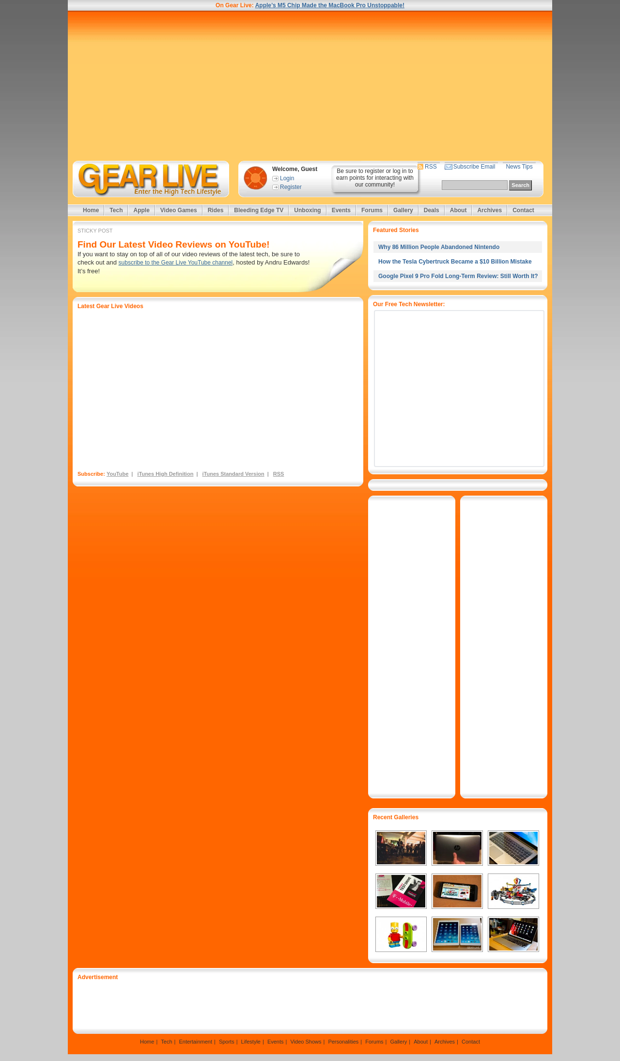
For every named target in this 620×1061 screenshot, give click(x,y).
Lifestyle (251, 1042)
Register (291, 187)
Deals (431, 210)
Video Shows (305, 1042)
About (458, 210)
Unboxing (307, 210)
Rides (216, 210)
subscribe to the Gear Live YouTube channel (176, 262)
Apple (141, 210)
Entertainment (195, 1042)
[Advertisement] (310, 86)
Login (287, 178)
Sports (226, 1042)
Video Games (178, 210)
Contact (523, 210)
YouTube (117, 474)
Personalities (343, 1042)
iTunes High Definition (165, 474)
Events (341, 210)
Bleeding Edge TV (258, 210)
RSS (431, 166)
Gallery (403, 210)
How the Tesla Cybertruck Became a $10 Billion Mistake (455, 261)
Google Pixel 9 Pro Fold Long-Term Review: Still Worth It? (458, 276)
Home (91, 210)
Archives (489, 210)
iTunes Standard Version (233, 474)
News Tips (519, 166)
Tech (116, 210)
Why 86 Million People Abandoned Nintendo (438, 247)
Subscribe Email (474, 166)
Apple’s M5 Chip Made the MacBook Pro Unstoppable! (329, 5)
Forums (372, 210)
